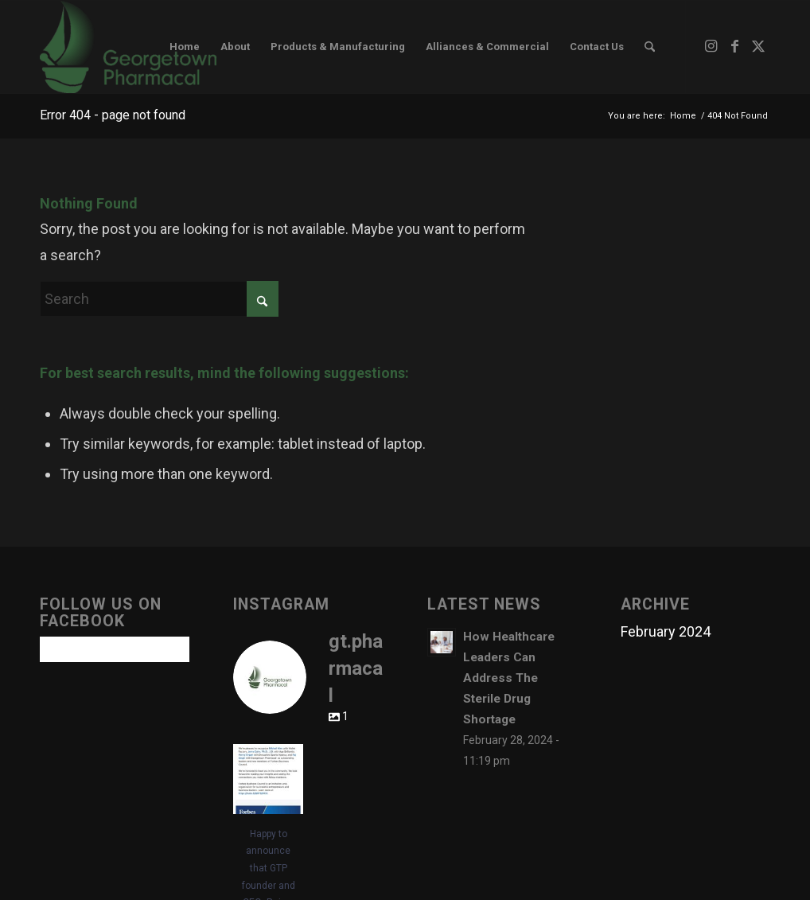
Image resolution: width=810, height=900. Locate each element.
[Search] (649, 47)
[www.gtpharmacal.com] (128, 47)
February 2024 (666, 631)
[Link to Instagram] (710, 46)
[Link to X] (758, 46)
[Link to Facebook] (734, 46)
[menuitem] (184, 47)
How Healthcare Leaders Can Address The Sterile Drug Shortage (509, 678)
